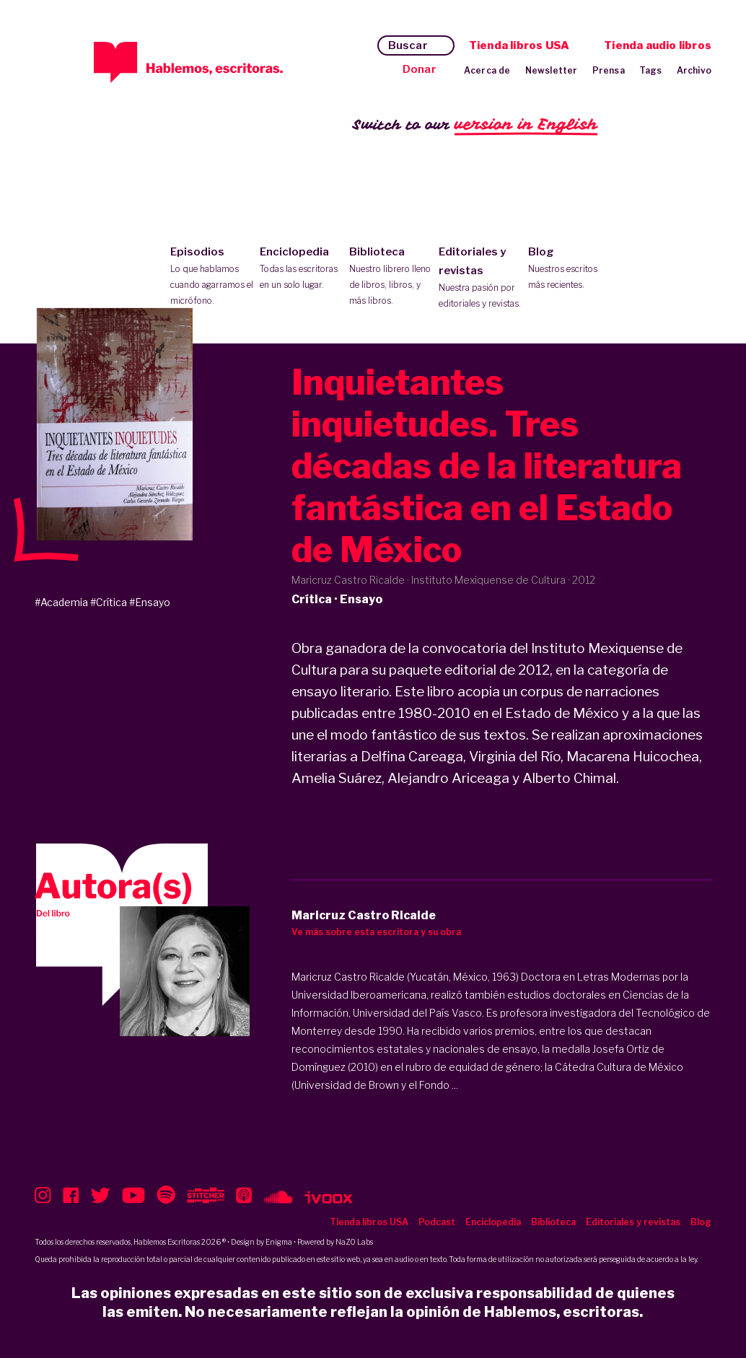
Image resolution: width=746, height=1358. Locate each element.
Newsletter (551, 70)
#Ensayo (149, 602)
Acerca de (487, 70)
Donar (419, 69)
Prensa (608, 70)
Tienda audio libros (657, 45)
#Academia (61, 602)
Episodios (211, 277)
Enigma (279, 1241)
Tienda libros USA (519, 45)
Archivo (694, 70)
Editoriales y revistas (480, 278)
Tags (650, 70)
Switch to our (475, 125)
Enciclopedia (301, 269)
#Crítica (108, 602)
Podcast (436, 1222)
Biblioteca (390, 277)
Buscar (408, 45)
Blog (569, 269)
